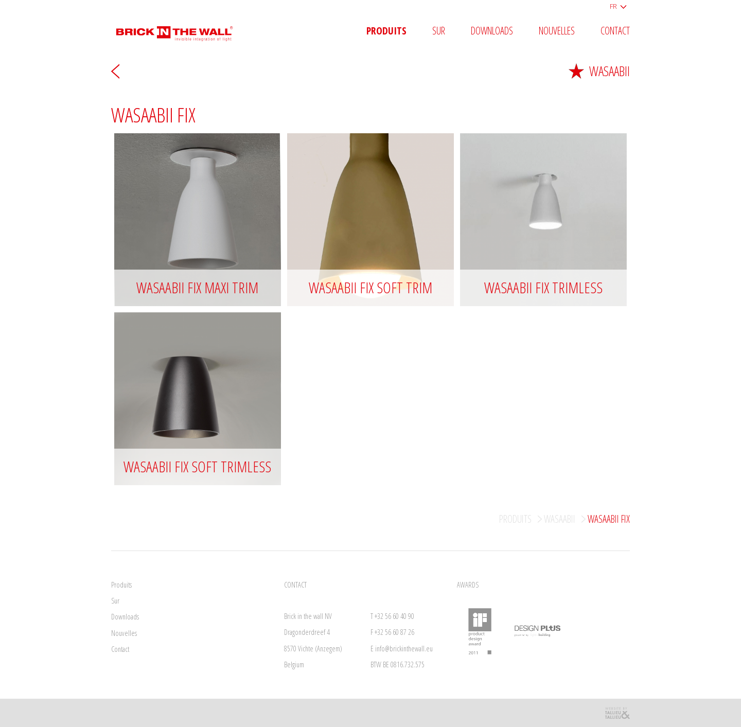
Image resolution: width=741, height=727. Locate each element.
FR (613, 6)
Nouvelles (557, 31)
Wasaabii (599, 71)
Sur (438, 31)
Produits (386, 31)
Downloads (492, 31)
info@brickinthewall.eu (404, 648)
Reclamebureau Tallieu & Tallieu (617, 712)
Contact (615, 31)
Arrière (115, 71)
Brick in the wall (182, 29)
